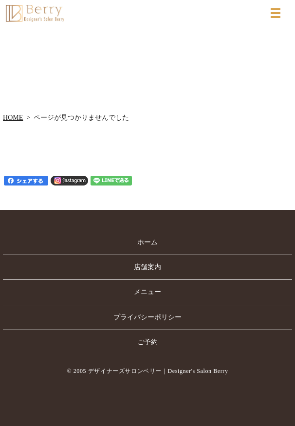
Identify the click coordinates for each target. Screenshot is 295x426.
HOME (13, 117)
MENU (275, 13)
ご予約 (147, 342)
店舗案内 (147, 267)
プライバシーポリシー (147, 317)
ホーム (147, 242)
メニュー (147, 292)
